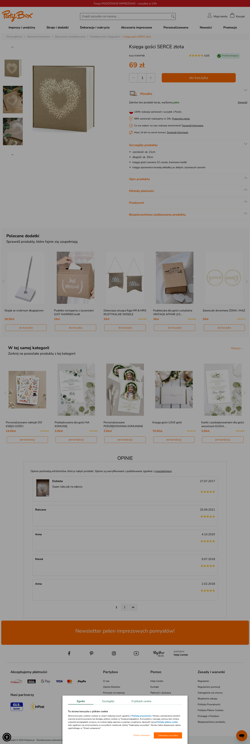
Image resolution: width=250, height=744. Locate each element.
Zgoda (81, 701)
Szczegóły (108, 701)
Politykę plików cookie (167, 722)
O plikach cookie (141, 701)
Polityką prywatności (141, 715)
